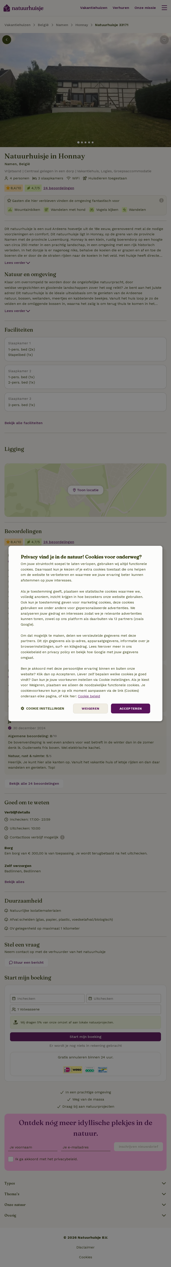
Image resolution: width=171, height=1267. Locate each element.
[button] (42, 708)
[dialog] (85, 633)
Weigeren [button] (90, 708)
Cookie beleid (89, 696)
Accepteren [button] (131, 708)
